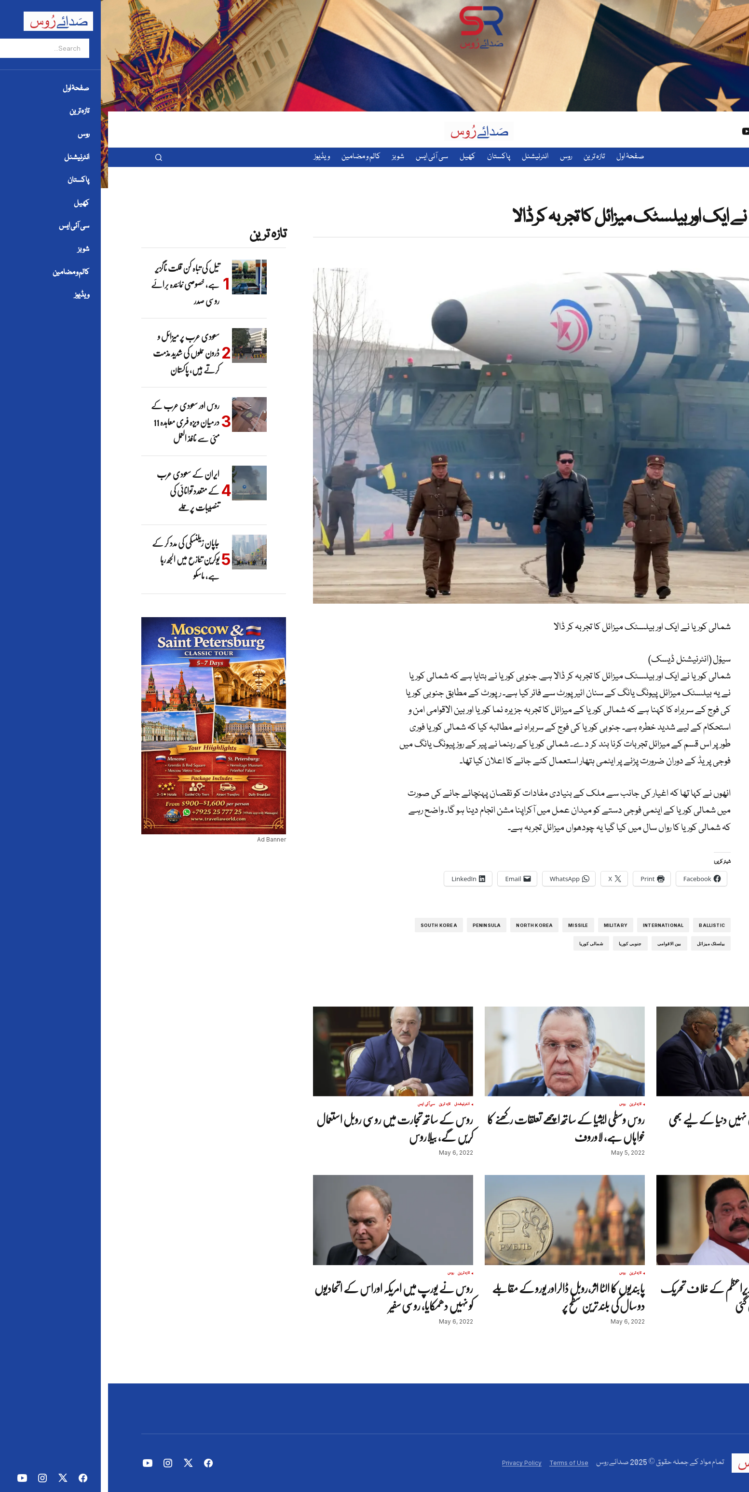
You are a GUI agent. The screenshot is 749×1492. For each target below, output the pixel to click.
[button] (50, 157)
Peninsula (379, 925)
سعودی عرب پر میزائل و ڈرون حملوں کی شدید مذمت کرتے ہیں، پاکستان (78, 353)
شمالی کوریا (483, 943)
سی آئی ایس (318, 1104)
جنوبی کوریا (522, 943)
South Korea (331, 925)
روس (514, 1104)
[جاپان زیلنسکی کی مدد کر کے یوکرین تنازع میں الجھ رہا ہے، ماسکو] (141, 552)
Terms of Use (460, 1462)
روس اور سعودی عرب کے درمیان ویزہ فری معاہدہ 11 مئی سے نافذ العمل (77, 422)
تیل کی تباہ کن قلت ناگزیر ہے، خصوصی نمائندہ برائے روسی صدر (77, 284)
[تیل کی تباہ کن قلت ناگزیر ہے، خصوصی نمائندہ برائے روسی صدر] (141, 277)
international (555, 925)
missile (470, 925)
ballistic (604, 925)
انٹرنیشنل (697, 200)
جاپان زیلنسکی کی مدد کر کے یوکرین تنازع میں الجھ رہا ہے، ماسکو (77, 559)
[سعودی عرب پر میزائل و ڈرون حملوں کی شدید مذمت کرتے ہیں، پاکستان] (141, 345)
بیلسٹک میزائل (603, 943)
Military (507, 925)
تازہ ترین (680, 200)
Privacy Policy (414, 1462)
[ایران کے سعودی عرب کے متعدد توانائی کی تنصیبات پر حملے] (141, 483)
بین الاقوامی (561, 943)
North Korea (426, 925)
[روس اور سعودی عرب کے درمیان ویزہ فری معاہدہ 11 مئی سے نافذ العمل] (141, 414)
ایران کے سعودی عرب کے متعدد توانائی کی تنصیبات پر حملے (80, 490)
